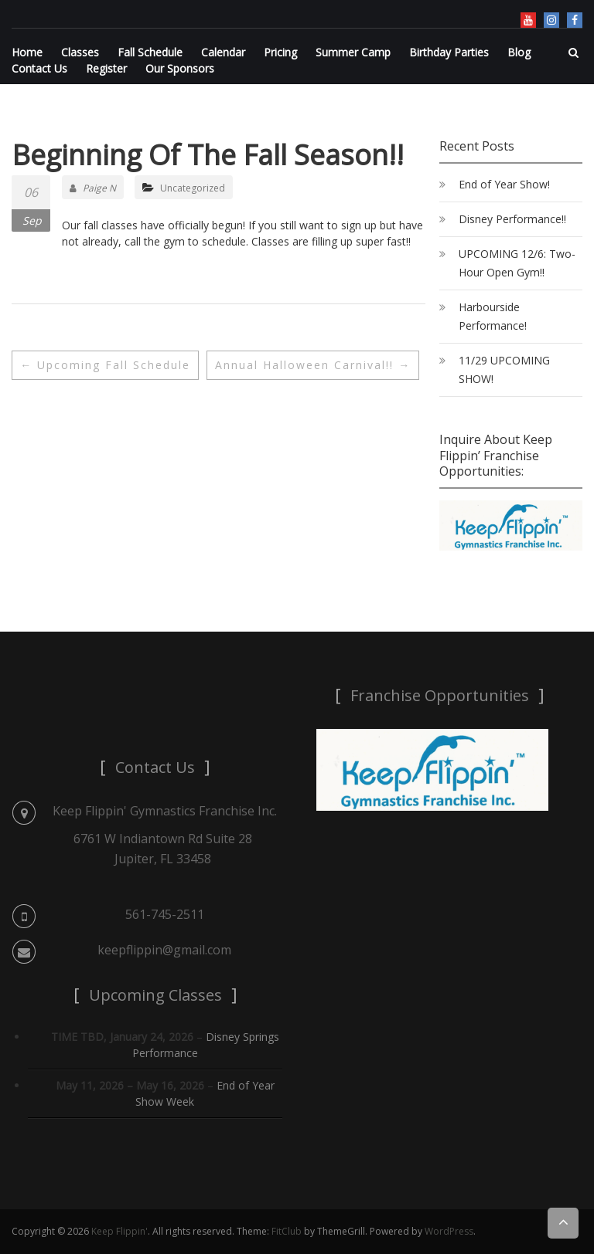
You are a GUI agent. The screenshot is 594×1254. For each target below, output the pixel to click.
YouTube (528, 20)
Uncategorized (192, 188)
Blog (519, 52)
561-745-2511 (164, 914)
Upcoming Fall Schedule (105, 365)
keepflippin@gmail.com (164, 949)
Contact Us (39, 68)
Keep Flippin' (119, 1231)
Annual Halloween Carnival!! (313, 365)
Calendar (223, 52)
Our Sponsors (179, 68)
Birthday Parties (449, 52)
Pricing (280, 52)
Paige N (93, 188)
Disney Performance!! (512, 219)
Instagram (551, 20)
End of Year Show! (504, 184)
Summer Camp (353, 52)
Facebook (574, 20)
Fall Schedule (150, 52)
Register (106, 68)
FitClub (286, 1231)
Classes (80, 52)
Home (27, 52)
